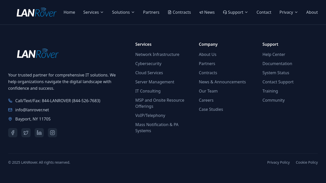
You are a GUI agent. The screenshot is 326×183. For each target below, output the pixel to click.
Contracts (208, 72)
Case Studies (211, 109)
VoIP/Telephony (150, 115)
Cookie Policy (307, 162)
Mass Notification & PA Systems (157, 127)
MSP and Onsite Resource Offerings (159, 103)
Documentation (277, 63)
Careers (206, 100)
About (312, 12)
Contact (263, 12)
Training (270, 91)
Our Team (208, 91)
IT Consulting (147, 91)
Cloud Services (149, 72)
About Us (207, 54)
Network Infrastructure (157, 54)
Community (273, 100)
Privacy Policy (278, 162)
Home (69, 12)
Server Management (154, 82)
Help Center (273, 54)
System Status (275, 72)
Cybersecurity (148, 63)
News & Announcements (222, 82)
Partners (151, 12)
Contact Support (277, 82)
